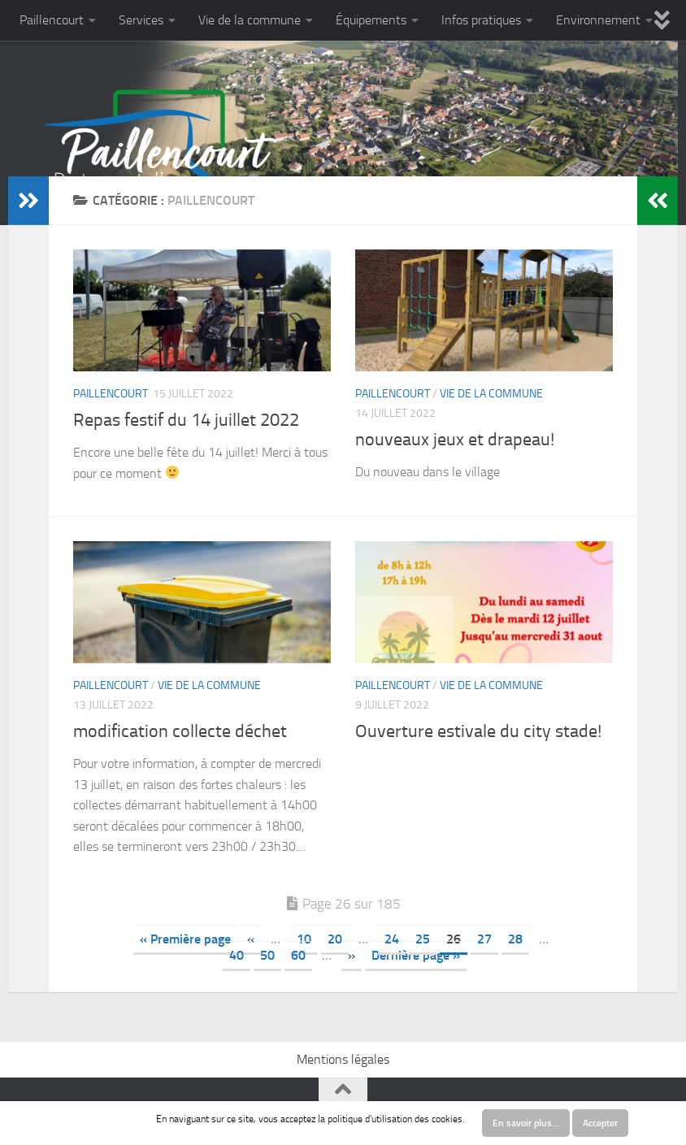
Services (141, 20)
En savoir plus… (526, 1123)
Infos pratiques (481, 20)
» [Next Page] (351, 955)
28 (515, 939)
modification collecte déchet (180, 731)
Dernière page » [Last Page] (415, 955)
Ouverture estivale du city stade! (478, 731)
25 (422, 939)
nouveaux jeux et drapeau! (454, 439)
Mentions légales (343, 1059)
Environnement (598, 20)
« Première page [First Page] (185, 939)
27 (484, 939)
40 (236, 955)
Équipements (371, 20)
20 (335, 939)
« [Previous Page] (250, 939)
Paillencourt (52, 20)
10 (304, 939)
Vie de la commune (249, 20)
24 (391, 939)
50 (267, 955)
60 (298, 955)
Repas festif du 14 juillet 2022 (186, 420)
